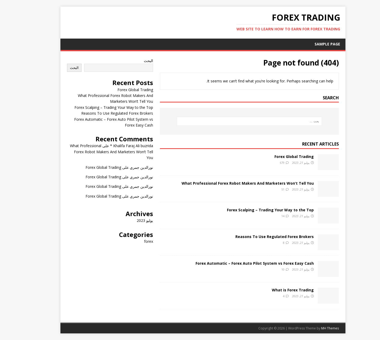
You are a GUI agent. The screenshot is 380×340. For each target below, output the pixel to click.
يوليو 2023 (132, 220)
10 (270, 269)
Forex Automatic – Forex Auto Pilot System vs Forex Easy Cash (242, 263)
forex (135, 241)
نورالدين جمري (128, 167)
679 (269, 163)
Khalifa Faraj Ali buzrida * (118, 145)
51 (270, 189)
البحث (135, 60)
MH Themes (317, 328)
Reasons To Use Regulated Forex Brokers (261, 236)
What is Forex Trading (280, 289)
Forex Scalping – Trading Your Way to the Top (257, 209)
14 (270, 216)
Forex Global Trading (281, 156)
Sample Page (314, 43)
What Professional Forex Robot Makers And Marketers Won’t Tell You (235, 183)
